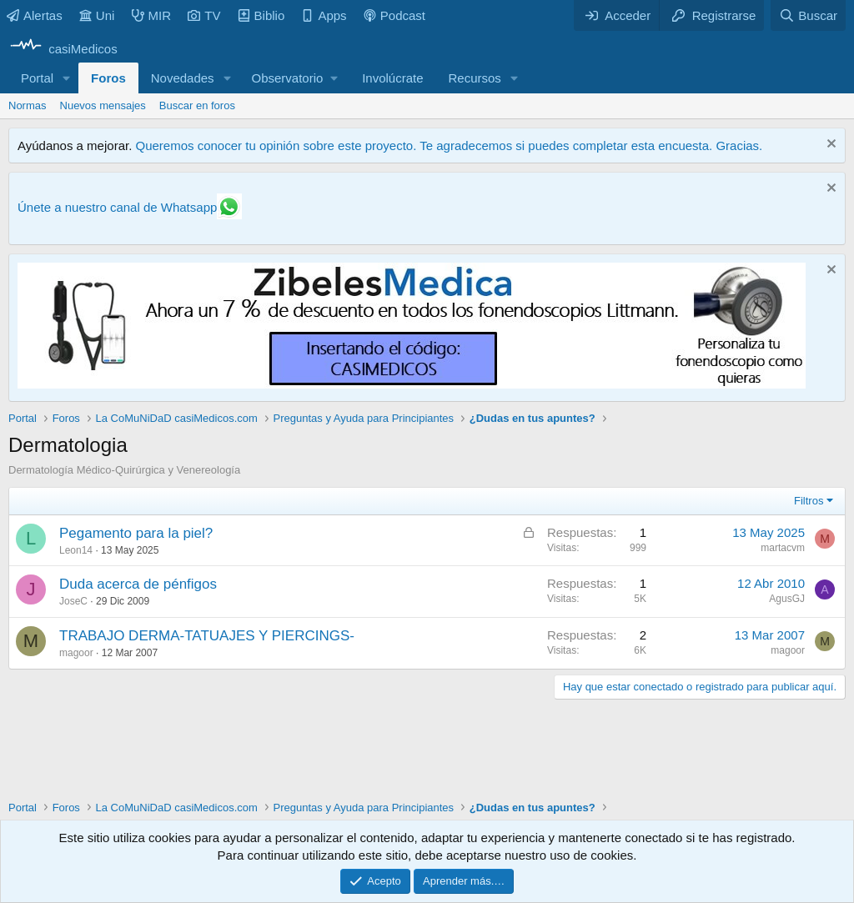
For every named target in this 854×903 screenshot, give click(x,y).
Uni (97, 15)
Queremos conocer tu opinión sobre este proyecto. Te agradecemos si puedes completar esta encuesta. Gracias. (448, 145)
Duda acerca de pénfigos (138, 584)
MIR (152, 15)
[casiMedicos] (63, 49)
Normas (27, 105)
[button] (66, 78)
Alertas (35, 15)
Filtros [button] (808, 500)
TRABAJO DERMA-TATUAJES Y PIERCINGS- (206, 636)
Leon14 (76, 550)
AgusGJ (787, 599)
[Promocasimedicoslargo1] (412, 384)
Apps (323, 15)
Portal (37, 78)
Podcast (394, 15)
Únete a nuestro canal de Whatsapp (117, 207)
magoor (76, 653)
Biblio (261, 15)
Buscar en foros (197, 105)
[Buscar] (808, 15)
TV (204, 15)
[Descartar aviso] (829, 145)
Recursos (475, 78)
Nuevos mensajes (103, 105)
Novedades (182, 78)
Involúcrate (392, 78)
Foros (108, 78)
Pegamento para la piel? (136, 533)
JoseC (73, 601)
